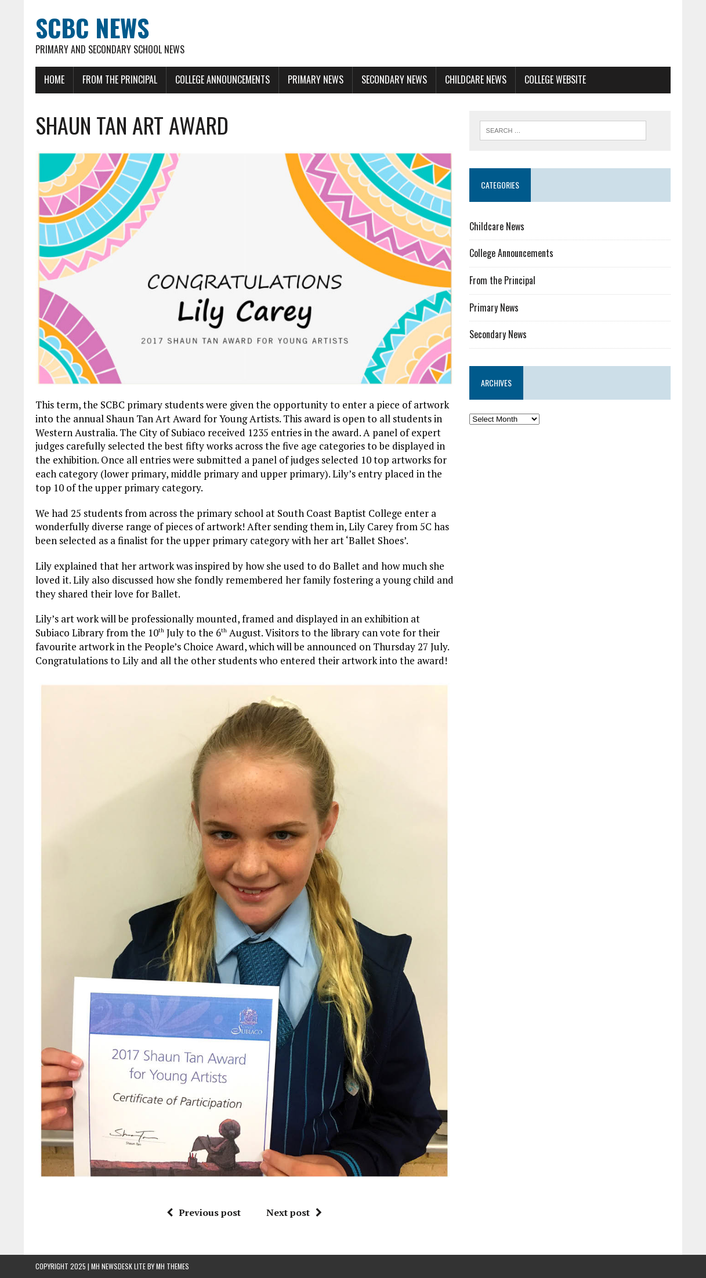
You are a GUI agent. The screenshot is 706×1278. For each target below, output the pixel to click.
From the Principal (119, 79)
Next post (294, 1212)
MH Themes (172, 1266)
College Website (555, 79)
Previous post (203, 1212)
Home (54, 79)
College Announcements (222, 79)
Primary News (315, 79)
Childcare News (475, 79)
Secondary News (394, 79)
